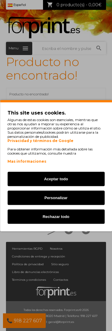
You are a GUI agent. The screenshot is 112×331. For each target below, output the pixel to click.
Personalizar (56, 197)
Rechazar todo (56, 216)
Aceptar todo (56, 178)
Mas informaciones (26, 161)
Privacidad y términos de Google (40, 140)
